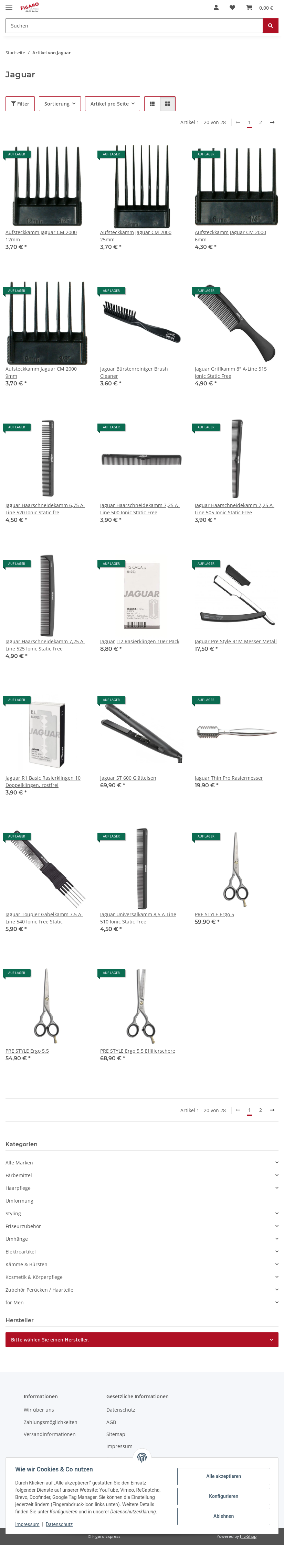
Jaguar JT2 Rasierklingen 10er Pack (139, 641)
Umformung (19, 1200)
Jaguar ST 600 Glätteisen (128, 778)
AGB (111, 1422)
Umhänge (17, 1239)
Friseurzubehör (23, 1226)
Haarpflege (18, 1188)
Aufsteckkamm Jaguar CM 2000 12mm (41, 236)
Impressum (29, 1524)
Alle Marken (19, 1162)
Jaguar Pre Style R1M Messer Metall (236, 641)
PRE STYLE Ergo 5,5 (27, 1051)
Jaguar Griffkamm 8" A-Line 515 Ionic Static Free (231, 372)
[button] (216, 7)
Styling (13, 1213)
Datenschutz (61, 1524)
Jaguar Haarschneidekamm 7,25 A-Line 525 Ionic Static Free (45, 645)
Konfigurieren (221, 1496)
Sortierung (57, 103)
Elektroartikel (21, 1251)
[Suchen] (134, 25)
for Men (15, 1302)
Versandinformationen (50, 1434)
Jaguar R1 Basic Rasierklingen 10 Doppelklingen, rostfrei (43, 781)
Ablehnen (222, 1516)
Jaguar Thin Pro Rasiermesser (229, 778)
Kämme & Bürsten (27, 1264)
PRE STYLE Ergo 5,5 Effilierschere (137, 1051)
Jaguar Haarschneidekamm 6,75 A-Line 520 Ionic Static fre (45, 509)
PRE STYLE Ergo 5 (214, 914)
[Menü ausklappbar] (9, 4)
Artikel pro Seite (110, 103)
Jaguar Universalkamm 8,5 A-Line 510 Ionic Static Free (138, 918)
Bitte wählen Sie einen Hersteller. (50, 1339)
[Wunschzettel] (232, 7)
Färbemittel (19, 1175)
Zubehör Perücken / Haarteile (39, 1289)
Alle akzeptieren (221, 1476)
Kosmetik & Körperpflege (34, 1277)
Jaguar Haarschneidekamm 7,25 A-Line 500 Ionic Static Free (140, 509)
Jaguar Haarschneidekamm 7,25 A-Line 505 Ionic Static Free (234, 509)
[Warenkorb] (259, 7)
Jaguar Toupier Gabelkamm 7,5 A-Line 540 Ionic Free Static (44, 918)
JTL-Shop (248, 1536)
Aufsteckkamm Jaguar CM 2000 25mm (135, 236)
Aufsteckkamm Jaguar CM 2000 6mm (230, 236)
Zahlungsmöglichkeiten (50, 1422)
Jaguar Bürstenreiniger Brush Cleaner (134, 372)
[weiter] (272, 122)
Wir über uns (39, 1409)
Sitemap (115, 1434)
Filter (20, 103)
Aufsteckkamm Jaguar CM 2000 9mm (41, 372)
